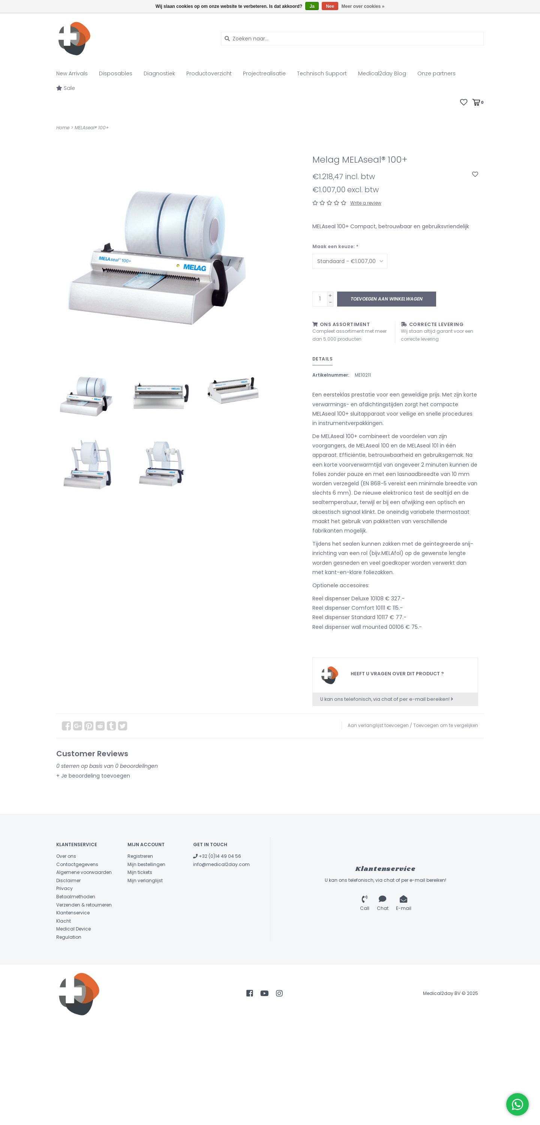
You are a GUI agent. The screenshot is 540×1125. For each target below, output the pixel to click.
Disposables (115, 73)
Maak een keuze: (335, 246)
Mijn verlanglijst (145, 880)
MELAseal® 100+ (92, 127)
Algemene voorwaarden (84, 872)
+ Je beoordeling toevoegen (93, 775)
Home (62, 127)
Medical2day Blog (382, 73)
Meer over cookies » (363, 6)
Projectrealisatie (264, 73)
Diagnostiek (159, 73)
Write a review (365, 203)
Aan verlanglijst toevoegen (378, 725)
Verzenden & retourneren (84, 905)
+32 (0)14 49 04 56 (217, 856)
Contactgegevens (77, 864)
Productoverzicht (209, 73)
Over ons (66, 856)
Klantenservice (73, 913)
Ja (311, 6)
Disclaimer (68, 880)
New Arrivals (72, 73)
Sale (65, 88)
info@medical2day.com (221, 864)
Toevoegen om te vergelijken (445, 725)
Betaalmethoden (75, 896)
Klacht (63, 921)
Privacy (64, 888)
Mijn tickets (140, 872)
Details (322, 359)
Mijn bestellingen (146, 864)
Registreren (140, 856)
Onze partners (436, 73)
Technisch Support (322, 73)
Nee (330, 6)
